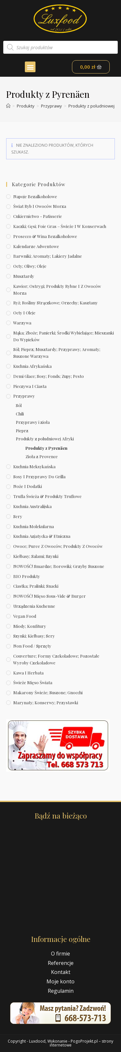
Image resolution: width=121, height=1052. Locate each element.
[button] (30, 67)
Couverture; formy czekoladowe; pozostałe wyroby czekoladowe (56, 659)
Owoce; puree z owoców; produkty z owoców (58, 546)
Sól (19, 405)
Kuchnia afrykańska (32, 366)
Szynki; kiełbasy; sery (34, 636)
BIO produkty (26, 576)
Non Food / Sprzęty (32, 646)
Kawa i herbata (28, 672)
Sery (17, 516)
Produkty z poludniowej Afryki (45, 438)
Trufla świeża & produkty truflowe (47, 496)
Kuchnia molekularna (33, 526)
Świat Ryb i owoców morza (39, 206)
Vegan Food (24, 616)
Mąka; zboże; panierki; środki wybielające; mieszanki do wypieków (63, 336)
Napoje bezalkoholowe (35, 196)
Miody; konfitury (29, 626)
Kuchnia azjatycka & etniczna (41, 536)
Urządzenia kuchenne (34, 606)
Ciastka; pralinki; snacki (35, 586)
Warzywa (22, 322)
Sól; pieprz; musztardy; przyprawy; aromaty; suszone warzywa (56, 352)
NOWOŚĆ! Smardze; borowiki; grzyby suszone (58, 566)
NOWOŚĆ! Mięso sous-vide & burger (49, 596)
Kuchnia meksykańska (34, 466)
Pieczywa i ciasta (29, 386)
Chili (20, 413)
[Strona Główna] (8, 106)
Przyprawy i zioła (33, 422)
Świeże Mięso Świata (32, 682)
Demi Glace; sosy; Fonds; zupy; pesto (48, 376)
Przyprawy (24, 396)
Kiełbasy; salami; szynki (35, 556)
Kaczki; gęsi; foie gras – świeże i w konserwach (59, 226)
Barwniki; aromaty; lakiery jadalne (47, 256)
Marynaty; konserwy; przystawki (45, 702)
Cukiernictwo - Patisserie (37, 216)
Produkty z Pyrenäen (46, 448)
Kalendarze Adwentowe (36, 246)
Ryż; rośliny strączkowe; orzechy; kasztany (55, 302)
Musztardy (23, 276)
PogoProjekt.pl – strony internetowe (82, 1043)
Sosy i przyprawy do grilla (39, 476)
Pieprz (22, 430)
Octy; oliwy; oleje (29, 266)
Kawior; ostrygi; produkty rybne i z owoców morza (57, 289)
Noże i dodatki (27, 486)
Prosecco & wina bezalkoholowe (45, 236)
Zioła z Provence (41, 456)
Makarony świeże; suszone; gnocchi (48, 692)
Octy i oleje (24, 312)
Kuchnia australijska (32, 506)
